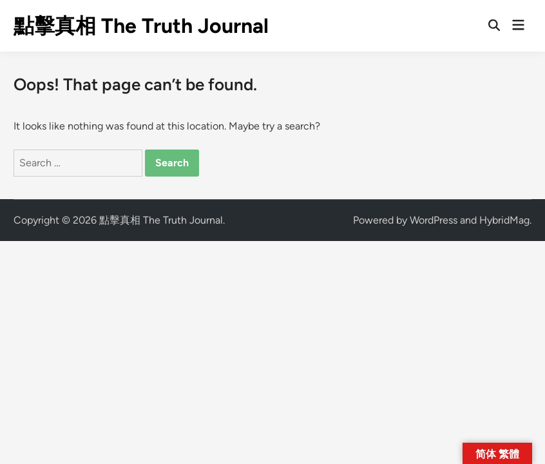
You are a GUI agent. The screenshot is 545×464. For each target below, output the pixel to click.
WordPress (433, 220)
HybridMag (504, 220)
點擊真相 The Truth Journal (141, 26)
